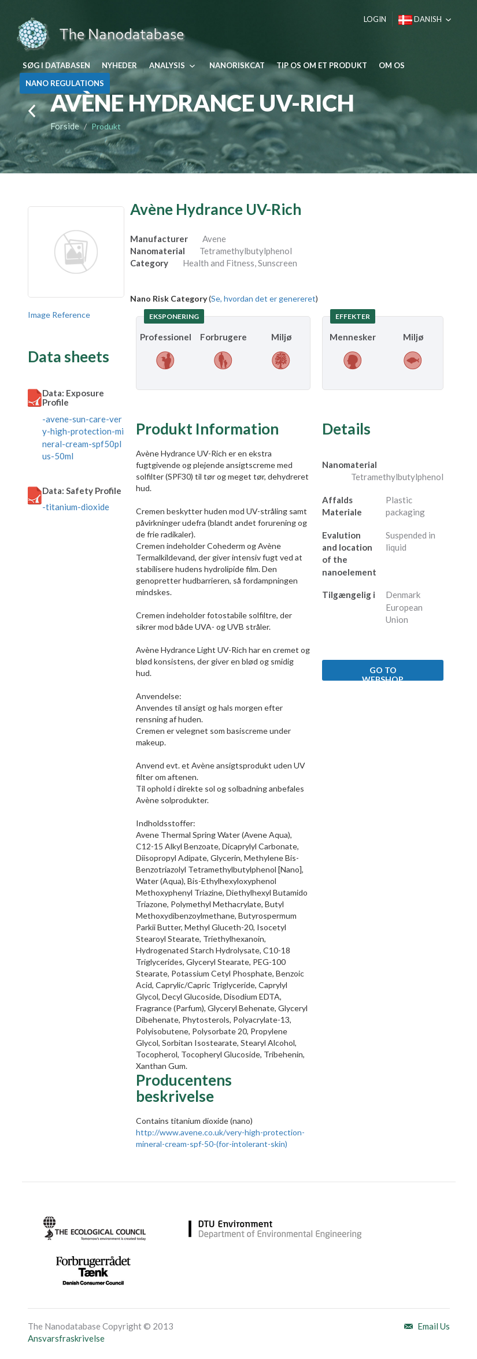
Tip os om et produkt (321, 65)
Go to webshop (383, 673)
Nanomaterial (349, 464)
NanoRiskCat (237, 65)
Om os (392, 65)
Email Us (433, 1326)
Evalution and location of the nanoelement (349, 553)
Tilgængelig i (348, 594)
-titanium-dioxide (75, 507)
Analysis (167, 65)
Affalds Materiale (342, 506)
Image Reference (59, 315)
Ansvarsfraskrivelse (66, 1338)
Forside (64, 126)
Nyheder (119, 65)
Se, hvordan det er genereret (263, 298)
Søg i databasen (56, 65)
